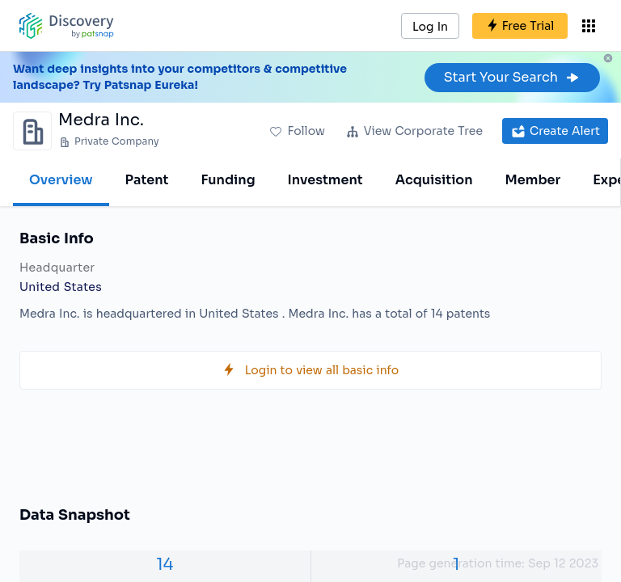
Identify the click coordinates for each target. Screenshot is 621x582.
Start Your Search (512, 77)
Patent (147, 179)
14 (164, 565)
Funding (228, 179)
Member (533, 179)
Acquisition (434, 179)
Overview (61, 179)
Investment (325, 179)
